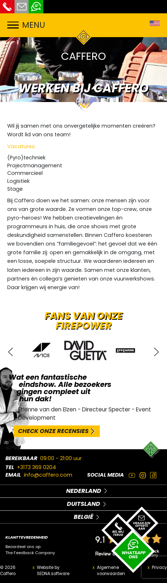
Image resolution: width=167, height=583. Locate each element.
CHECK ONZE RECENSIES (53, 431)
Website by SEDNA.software (53, 571)
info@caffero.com (48, 474)
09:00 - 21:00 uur (61, 458)
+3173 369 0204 (36, 467)
